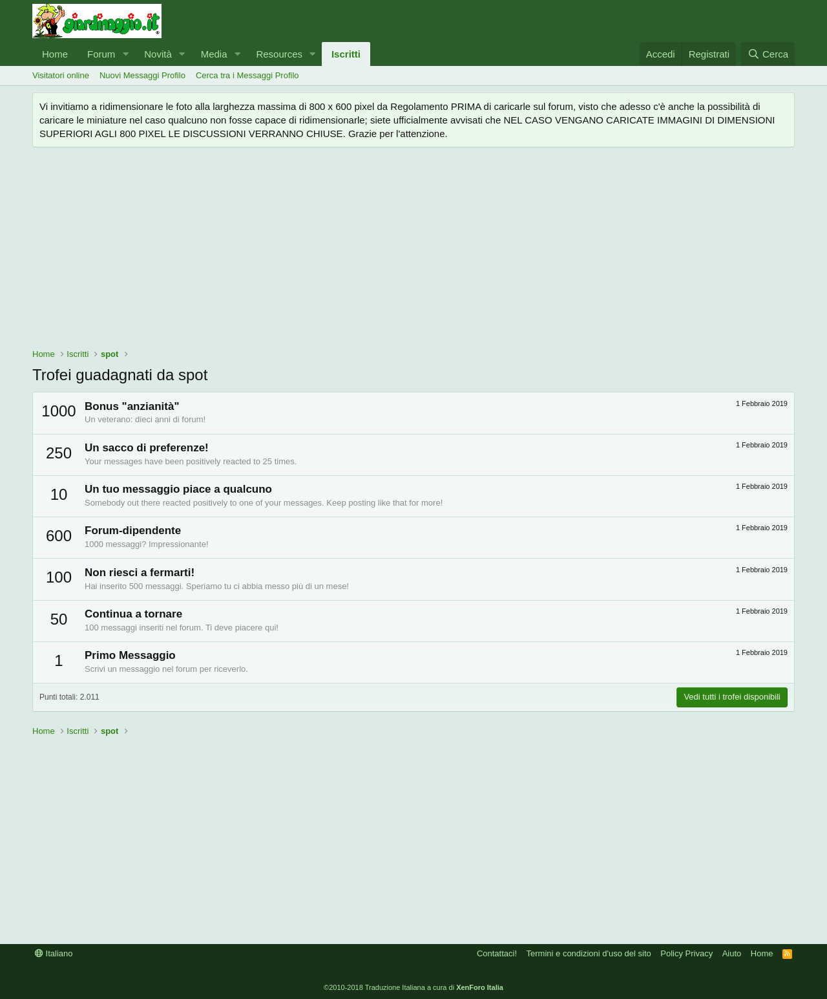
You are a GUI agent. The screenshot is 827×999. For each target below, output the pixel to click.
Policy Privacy (686, 953)
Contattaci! (497, 953)
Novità (158, 53)
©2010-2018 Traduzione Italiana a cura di (413, 987)
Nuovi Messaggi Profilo (142, 75)
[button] (125, 54)
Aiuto (732, 953)
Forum (101, 53)
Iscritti (346, 53)
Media (214, 53)
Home (55, 53)
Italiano (54, 953)
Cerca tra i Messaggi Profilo (247, 75)
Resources (279, 53)
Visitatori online (60, 75)
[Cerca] (768, 54)
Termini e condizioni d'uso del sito (589, 953)
